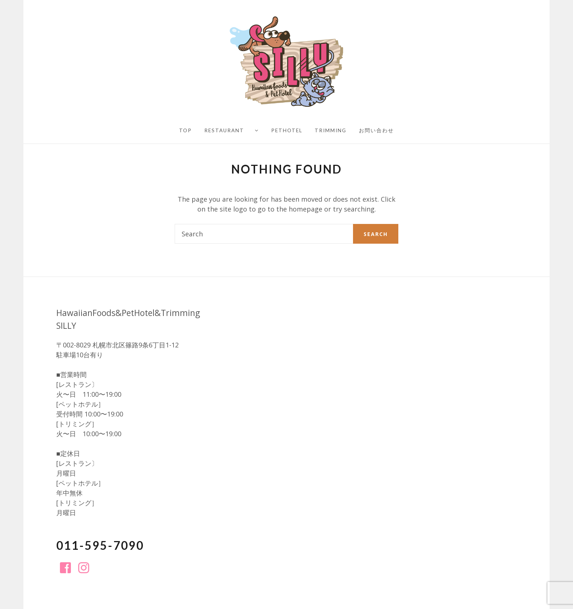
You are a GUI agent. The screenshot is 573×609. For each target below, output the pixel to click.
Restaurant (224, 130)
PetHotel (286, 130)
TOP (185, 130)
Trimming (330, 130)
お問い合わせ (376, 130)
